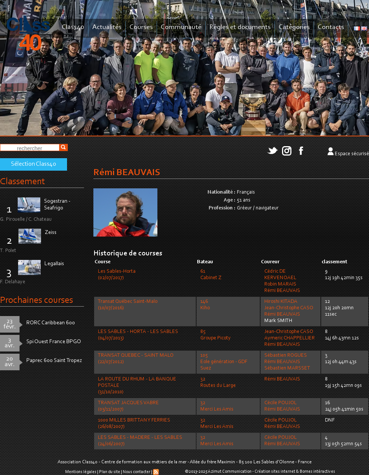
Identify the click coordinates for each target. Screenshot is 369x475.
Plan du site (109, 472)
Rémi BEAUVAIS (282, 290)
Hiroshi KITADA (280, 301)
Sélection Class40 (33, 164)
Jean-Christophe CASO (288, 308)
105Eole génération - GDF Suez (223, 362)
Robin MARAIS (280, 284)
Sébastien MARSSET (287, 368)
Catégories (294, 27)
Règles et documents (240, 27)
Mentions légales (80, 472)
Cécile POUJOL (280, 403)
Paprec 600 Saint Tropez (54, 361)
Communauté (181, 27)
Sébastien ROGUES (285, 355)
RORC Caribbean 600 (50, 323)
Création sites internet (275, 471)
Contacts (331, 27)
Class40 (73, 27)
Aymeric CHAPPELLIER (289, 338)
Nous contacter (136, 472)
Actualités (107, 27)
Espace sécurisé (352, 154)
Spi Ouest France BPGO (53, 342)
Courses (141, 27)
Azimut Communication (230, 471)
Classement (22, 181)
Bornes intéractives (317, 471)
